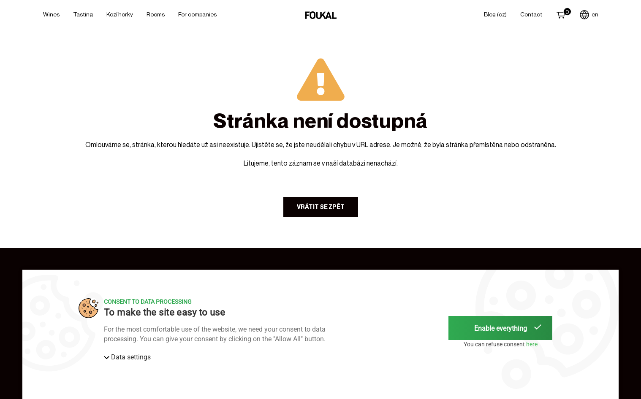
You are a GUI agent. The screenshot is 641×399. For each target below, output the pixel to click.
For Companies (197, 14)
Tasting (83, 14)
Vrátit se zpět (321, 206)
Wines (51, 14)
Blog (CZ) (495, 14)
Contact (531, 14)
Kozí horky (119, 14)
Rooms (156, 14)
